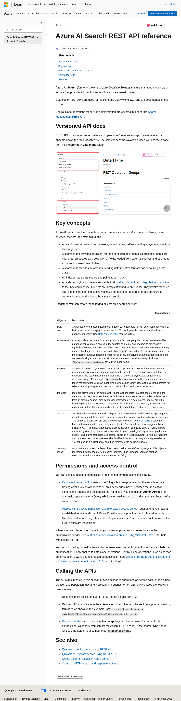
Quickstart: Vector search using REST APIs (88, 649)
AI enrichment (126, 282)
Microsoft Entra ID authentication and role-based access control (100, 508)
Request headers (72, 621)
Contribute (60, 698)
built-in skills (143, 420)
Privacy (74, 698)
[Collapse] (41, 23)
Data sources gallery (109, 334)
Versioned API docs (68, 61)
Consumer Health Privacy (97, 698)
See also (63, 79)
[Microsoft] (6, 4)
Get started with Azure (162, 13)
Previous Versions (30, 698)
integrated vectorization (155, 282)
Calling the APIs (66, 75)
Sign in (173, 4)
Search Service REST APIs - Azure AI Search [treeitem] (22, 39)
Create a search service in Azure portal (85, 658)
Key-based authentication (77, 482)
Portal (141, 13)
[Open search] (165, 5)
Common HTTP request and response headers (90, 663)
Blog (46, 698)
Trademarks (141, 698)
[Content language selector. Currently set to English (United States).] (19, 690)
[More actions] (169, 25)
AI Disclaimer (10, 698)
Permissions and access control (75, 70)
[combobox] (23, 29)
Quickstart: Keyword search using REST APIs (89, 654)
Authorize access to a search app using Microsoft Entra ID (122, 535)
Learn (59, 25)
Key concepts (65, 66)
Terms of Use (124, 698)
